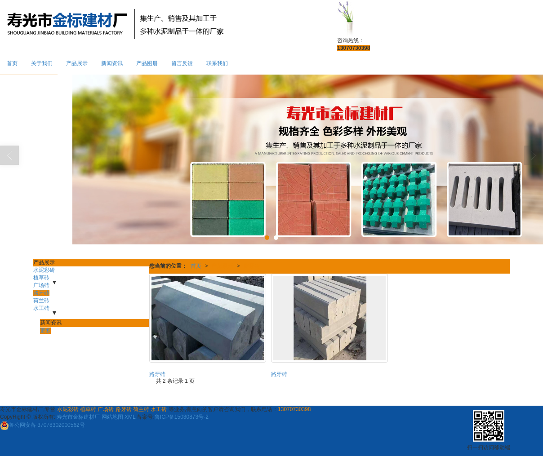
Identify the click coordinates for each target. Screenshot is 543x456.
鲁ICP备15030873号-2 (182, 417)
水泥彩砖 (44, 270)
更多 (45, 331)
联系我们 (217, 63)
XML (130, 417)
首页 (12, 63)
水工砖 (41, 308)
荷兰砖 (41, 300)
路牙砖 (252, 266)
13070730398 (294, 409)
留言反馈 (182, 63)
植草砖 (41, 277)
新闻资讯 (112, 63)
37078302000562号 (42, 425)
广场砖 (41, 285)
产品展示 (77, 63)
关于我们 (42, 63)
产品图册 (147, 63)
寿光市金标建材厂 (78, 417)
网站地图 (112, 417)
